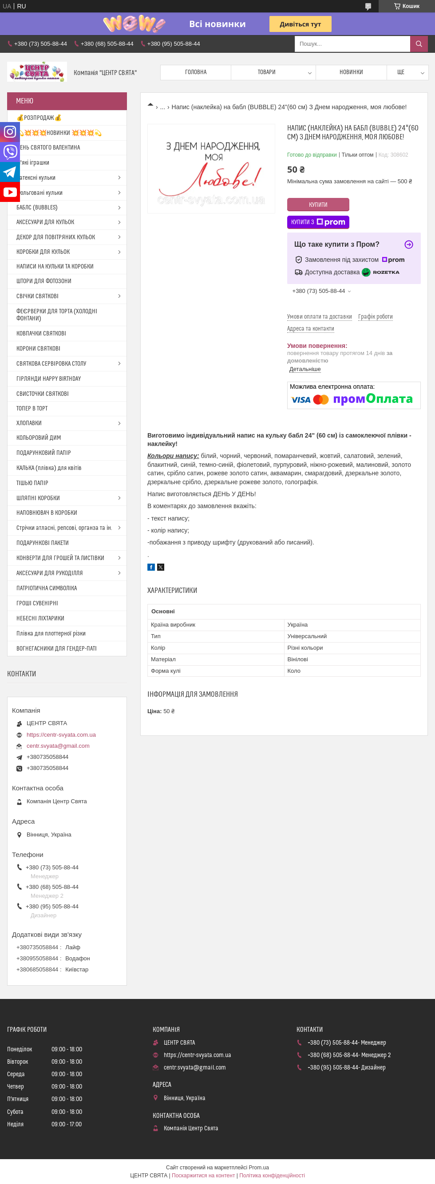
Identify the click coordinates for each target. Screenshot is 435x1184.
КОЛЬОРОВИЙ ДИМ (38, 438)
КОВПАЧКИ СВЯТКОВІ (41, 333)
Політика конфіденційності (272, 1175)
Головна (195, 72)
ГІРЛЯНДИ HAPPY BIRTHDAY (48, 379)
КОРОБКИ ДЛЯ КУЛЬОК (43, 252)
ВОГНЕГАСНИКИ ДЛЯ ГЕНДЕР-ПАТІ (56, 648)
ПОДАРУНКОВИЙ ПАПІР (43, 453)
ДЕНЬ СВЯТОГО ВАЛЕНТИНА (48, 147)
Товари (267, 72)
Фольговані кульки (39, 193)
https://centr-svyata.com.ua (61, 734)
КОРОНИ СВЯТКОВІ (38, 348)
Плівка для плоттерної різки (51, 633)
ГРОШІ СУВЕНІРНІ (37, 603)
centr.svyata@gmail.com (58, 745)
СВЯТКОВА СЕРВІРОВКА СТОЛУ (51, 363)
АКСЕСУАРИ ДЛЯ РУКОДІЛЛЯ (49, 573)
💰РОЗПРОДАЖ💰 (39, 118)
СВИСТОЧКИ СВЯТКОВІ (42, 394)
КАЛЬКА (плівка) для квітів (49, 468)
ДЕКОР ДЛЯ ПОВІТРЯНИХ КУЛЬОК (55, 237)
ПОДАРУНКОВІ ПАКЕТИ (42, 543)
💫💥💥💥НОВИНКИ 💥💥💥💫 (59, 133)
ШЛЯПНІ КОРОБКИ (38, 498)
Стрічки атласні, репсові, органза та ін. (64, 528)
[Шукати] (419, 44)
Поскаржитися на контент (203, 1175)
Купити (318, 205)
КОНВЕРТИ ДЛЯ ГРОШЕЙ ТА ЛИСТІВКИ (60, 558)
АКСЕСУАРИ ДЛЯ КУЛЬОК (45, 222)
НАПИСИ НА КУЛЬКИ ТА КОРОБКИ (55, 266)
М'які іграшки (32, 162)
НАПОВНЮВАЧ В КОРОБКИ (46, 513)
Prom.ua (259, 1167)
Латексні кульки (35, 178)
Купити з (318, 222)
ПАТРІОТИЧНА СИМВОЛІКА (46, 588)
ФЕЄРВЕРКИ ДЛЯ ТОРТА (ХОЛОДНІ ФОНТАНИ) (56, 315)
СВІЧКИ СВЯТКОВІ (37, 296)
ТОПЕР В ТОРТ (31, 408)
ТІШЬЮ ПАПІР (32, 483)
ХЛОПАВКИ (29, 423)
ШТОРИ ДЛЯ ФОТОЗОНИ (43, 281)
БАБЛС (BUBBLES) (37, 207)
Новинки (351, 72)
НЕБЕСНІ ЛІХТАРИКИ (40, 618)
